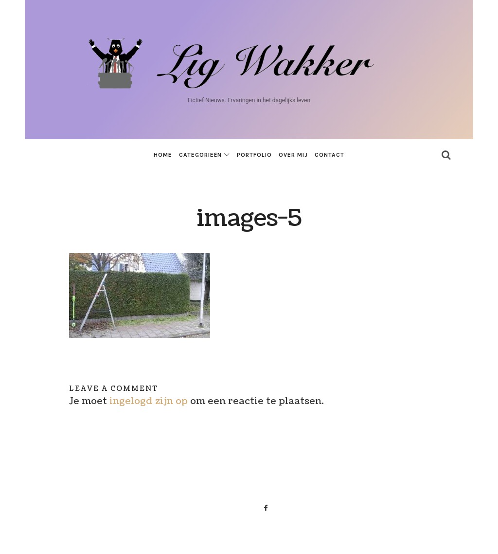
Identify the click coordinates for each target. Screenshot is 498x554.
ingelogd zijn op (148, 401)
